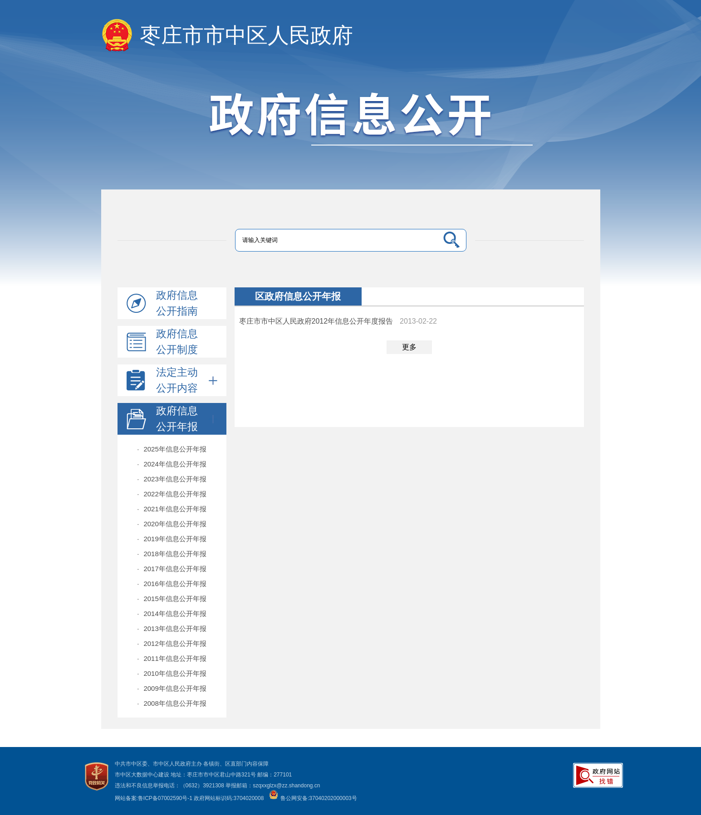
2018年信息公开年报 (171, 554)
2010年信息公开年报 (171, 673)
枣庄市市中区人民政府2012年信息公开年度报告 (316, 321)
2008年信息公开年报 (171, 703)
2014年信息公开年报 (171, 613)
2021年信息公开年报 (171, 509)
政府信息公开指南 (177, 303)
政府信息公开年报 (186, 418)
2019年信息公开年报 (171, 539)
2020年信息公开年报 (171, 524)
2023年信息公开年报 (171, 479)
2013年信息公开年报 (171, 628)
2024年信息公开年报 (171, 464)
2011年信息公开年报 (171, 658)
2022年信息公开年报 (171, 494)
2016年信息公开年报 (171, 583)
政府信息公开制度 (177, 341)
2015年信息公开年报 (171, 598)
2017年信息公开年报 (171, 568)
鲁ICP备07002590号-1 (165, 798)
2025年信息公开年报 (171, 449)
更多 (409, 347)
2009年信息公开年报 (171, 688)
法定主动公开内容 (186, 380)
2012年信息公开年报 (171, 643)
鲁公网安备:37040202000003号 (313, 798)
